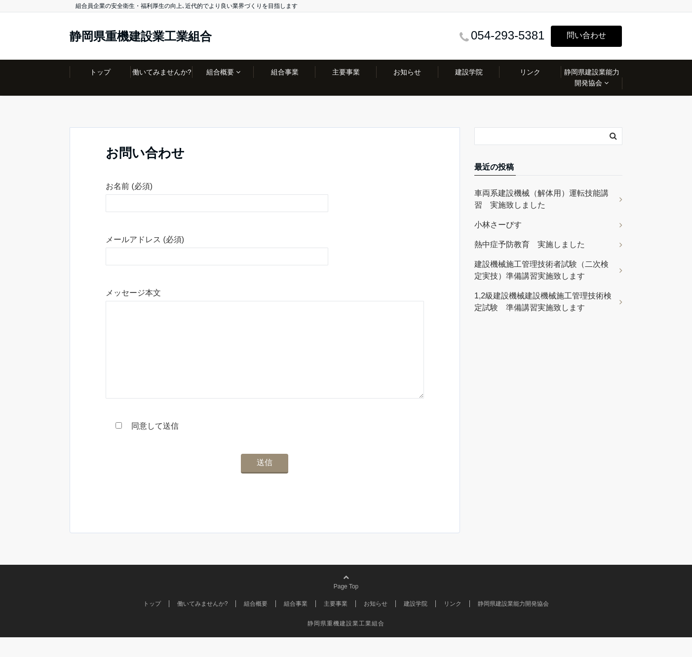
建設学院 (469, 72)
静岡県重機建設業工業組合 (141, 36)
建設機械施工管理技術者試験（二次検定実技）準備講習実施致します (541, 270)
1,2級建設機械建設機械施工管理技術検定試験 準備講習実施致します (543, 302)
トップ (100, 72)
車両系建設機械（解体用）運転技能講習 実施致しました (541, 199)
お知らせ (407, 72)
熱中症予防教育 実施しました (529, 244)
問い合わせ (586, 35)
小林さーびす (498, 224)
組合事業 (285, 72)
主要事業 (346, 72)
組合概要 (220, 72)
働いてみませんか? (162, 72)
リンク (530, 72)
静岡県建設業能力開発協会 (591, 77)
